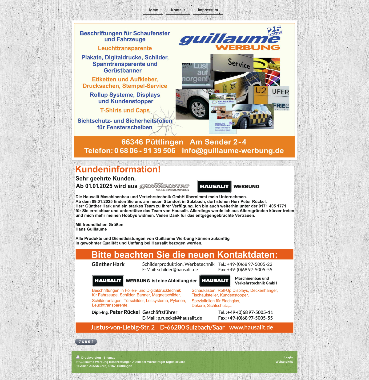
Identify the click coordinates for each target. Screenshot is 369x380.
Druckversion (89, 357)
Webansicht (284, 361)
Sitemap (110, 357)
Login (289, 357)
